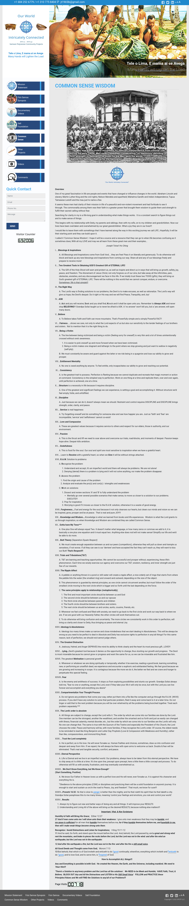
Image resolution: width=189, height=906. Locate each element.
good (115, 851)
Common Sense (22, 138)
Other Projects (21, 151)
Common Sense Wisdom (16, 900)
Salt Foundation (23, 125)
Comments (23, 177)
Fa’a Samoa (54, 895)
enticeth (172, 851)
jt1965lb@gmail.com (73, 2)
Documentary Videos (24, 112)
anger (96, 792)
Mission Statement (22, 86)
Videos (21, 164)
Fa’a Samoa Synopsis (23, 99)
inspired (102, 855)
